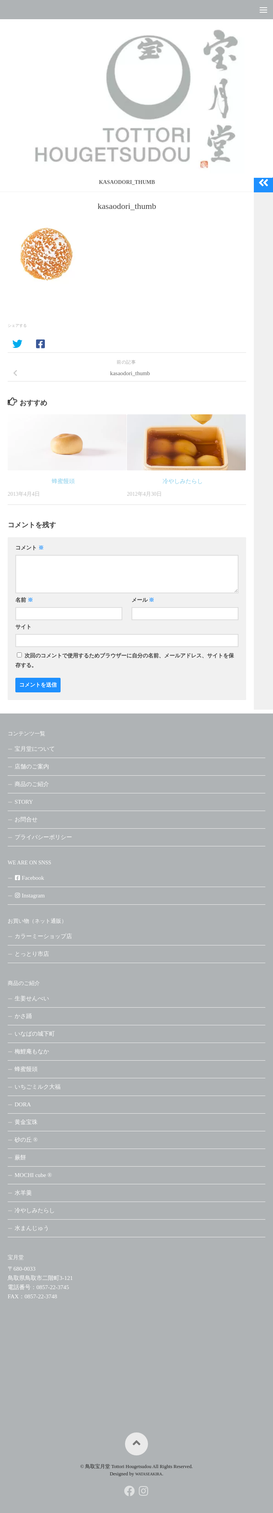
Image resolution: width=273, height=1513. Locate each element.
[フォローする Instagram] (143, 1491)
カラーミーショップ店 (43, 936)
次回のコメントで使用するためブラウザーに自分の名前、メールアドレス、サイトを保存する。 (124, 660)
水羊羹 (23, 1193)
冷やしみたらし (183, 481)
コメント (29, 548)
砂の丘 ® (26, 1140)
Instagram (30, 895)
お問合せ (26, 819)
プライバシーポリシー (43, 837)
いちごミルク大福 (38, 1087)
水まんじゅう (32, 1228)
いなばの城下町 (35, 1034)
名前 (24, 600)
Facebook (29, 878)
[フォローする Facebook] (129, 1491)
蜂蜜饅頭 (63, 481)
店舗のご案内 (32, 766)
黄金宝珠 (26, 1122)
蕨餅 (20, 1157)
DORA (23, 1104)
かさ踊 (23, 1016)
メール (143, 600)
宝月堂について (35, 749)
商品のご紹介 (32, 784)
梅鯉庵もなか (32, 1051)
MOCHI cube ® (33, 1175)
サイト (23, 627)
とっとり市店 (32, 954)
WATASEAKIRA (148, 1474)
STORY (24, 802)
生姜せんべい (32, 998)
